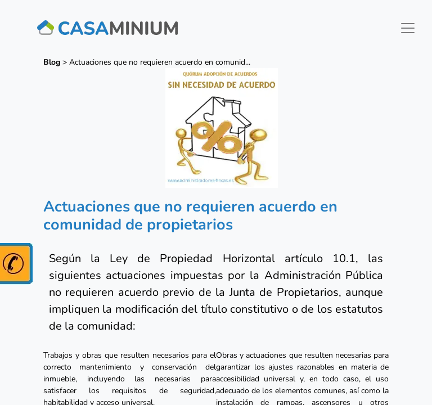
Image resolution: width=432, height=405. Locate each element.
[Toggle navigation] (408, 28)
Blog (51, 62)
